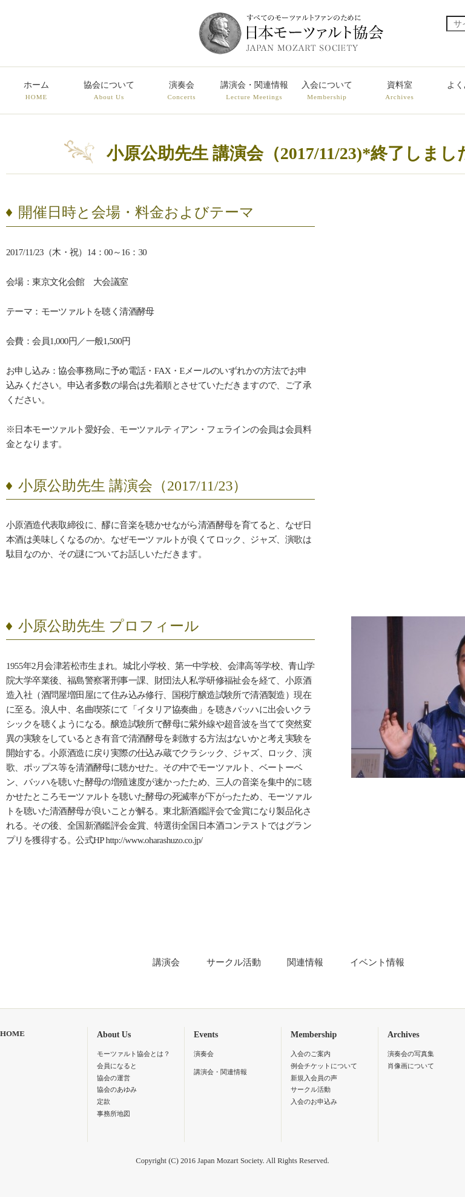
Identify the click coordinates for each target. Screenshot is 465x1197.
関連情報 (305, 962)
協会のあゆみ (117, 1089)
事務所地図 (113, 1113)
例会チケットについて (324, 1065)
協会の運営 (113, 1077)
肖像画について (411, 1065)
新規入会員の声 (314, 1077)
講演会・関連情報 (254, 91)
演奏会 (181, 91)
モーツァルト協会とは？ (133, 1053)
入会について (327, 91)
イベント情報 (377, 962)
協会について (109, 91)
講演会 (166, 962)
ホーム (36, 91)
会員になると (117, 1065)
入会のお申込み (314, 1101)
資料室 (399, 91)
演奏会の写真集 (411, 1053)
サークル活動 (233, 962)
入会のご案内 (311, 1053)
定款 (103, 1101)
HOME (12, 1033)
